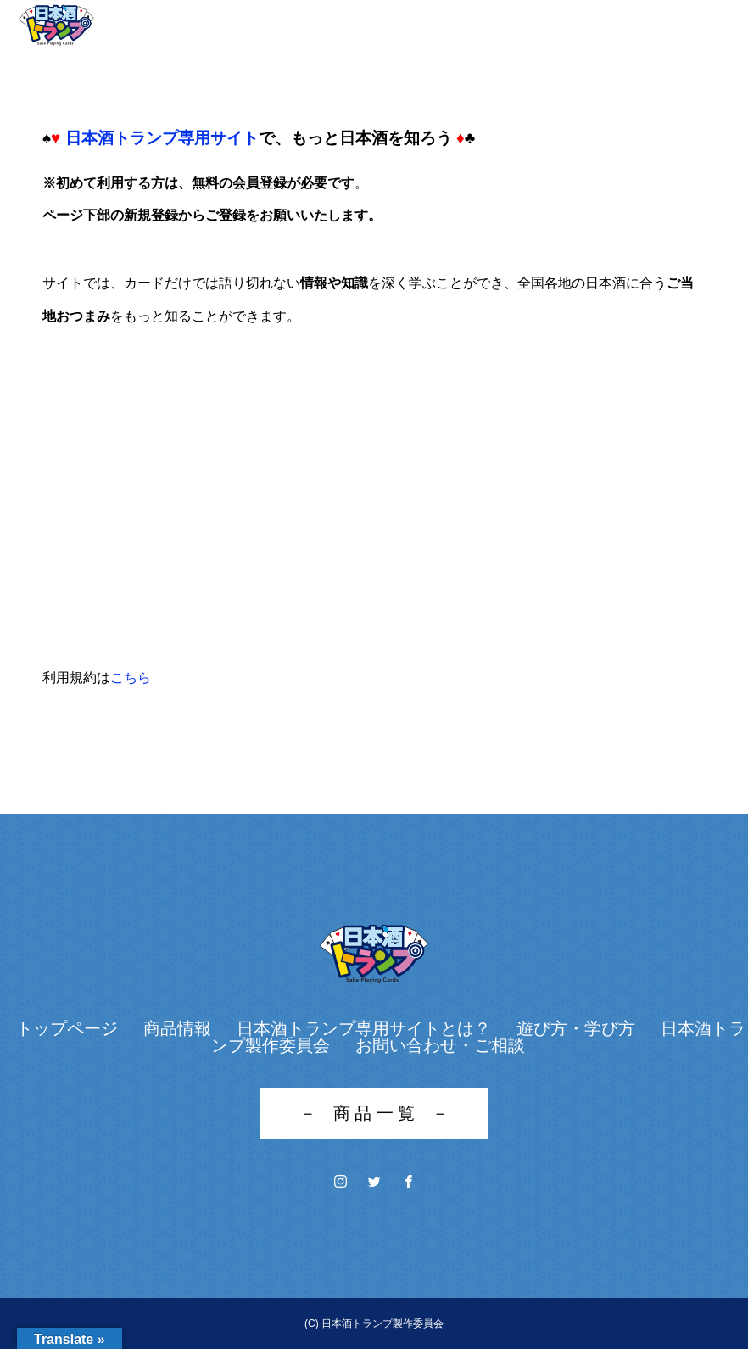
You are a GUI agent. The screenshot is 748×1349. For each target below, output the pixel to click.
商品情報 (177, 1028)
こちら (130, 677)
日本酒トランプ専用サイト (162, 138)
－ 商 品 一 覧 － (374, 1113)
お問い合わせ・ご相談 (440, 1045)
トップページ (67, 1028)
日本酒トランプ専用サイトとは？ (364, 1028)
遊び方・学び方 (575, 1028)
